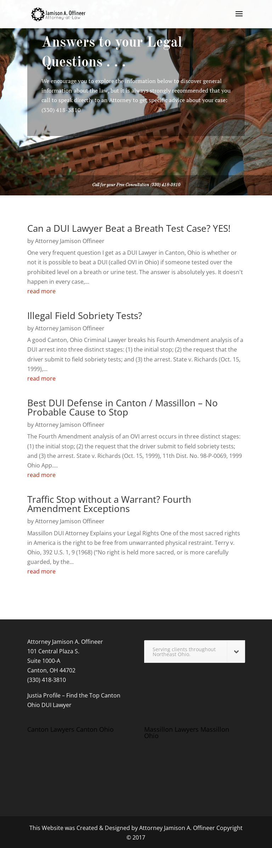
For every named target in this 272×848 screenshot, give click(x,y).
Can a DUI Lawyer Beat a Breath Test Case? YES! (129, 228)
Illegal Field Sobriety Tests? (84, 315)
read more (41, 291)
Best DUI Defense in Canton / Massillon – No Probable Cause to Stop (122, 407)
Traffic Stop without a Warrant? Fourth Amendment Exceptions (109, 504)
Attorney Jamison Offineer (69, 241)
